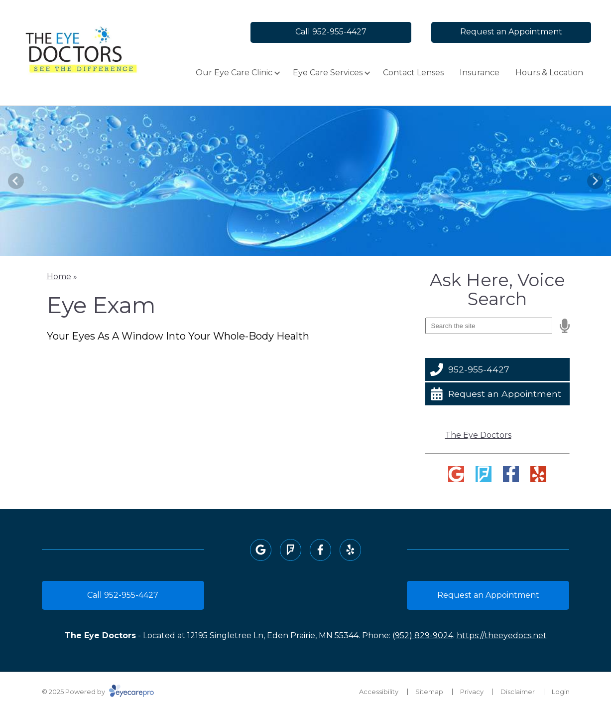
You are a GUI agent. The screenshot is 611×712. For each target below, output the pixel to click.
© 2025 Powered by (98, 692)
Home (59, 276)
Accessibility (378, 692)
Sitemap (429, 692)
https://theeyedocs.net (502, 635)
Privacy (472, 692)
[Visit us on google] (456, 474)
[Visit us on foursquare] (483, 474)
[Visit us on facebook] (511, 474)
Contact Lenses (413, 72)
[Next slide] (595, 181)
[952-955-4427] (497, 369)
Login (561, 692)
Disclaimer (517, 692)
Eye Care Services (328, 72)
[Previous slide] (16, 181)
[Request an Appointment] (497, 393)
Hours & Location (549, 72)
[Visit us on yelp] (538, 474)
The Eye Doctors (478, 435)
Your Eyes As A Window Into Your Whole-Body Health (178, 336)
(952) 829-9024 (422, 635)
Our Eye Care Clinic (234, 72)
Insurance (479, 72)
